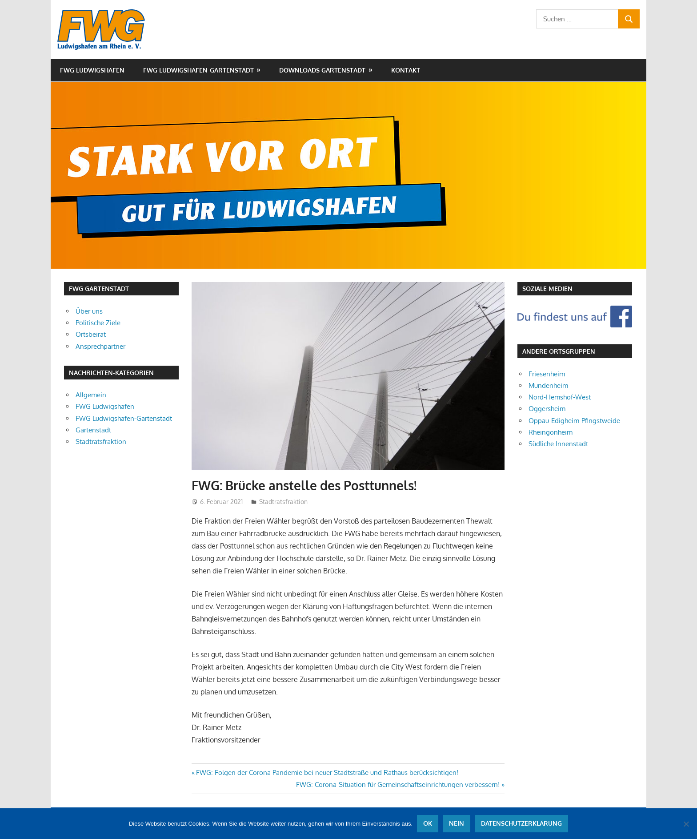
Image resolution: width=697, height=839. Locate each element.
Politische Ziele (98, 323)
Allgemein (91, 395)
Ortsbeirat (91, 334)
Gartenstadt (93, 430)
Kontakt (405, 70)
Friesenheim (547, 374)
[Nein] (685, 823)
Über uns (89, 311)
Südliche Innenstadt (558, 444)
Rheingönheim (551, 432)
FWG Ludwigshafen (92, 70)
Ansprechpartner (100, 346)
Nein (456, 823)
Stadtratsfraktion (283, 501)
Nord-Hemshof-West (560, 397)
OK (427, 823)
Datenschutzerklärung (521, 823)
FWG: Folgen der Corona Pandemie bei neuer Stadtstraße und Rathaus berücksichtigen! (327, 772)
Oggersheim (547, 408)
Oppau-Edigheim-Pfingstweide (574, 420)
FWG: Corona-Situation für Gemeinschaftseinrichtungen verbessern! (398, 784)
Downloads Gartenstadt (322, 70)
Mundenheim (548, 385)
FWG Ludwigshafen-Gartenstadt (198, 70)
